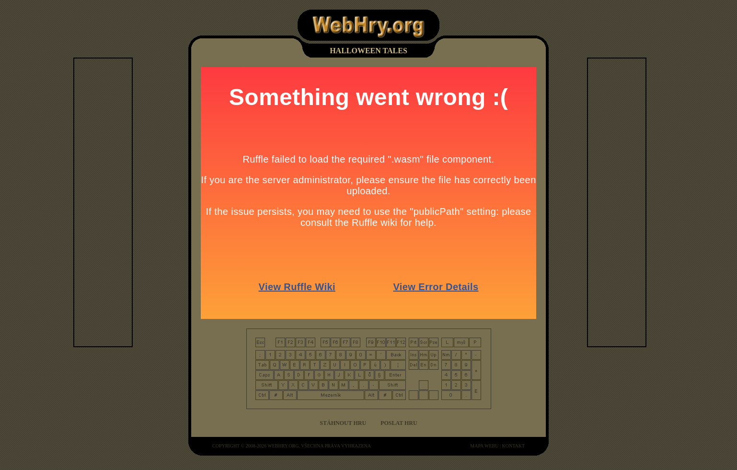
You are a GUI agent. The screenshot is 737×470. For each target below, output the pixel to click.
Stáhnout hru (343, 423)
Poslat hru (398, 423)
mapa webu (484, 445)
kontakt (513, 445)
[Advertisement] (112, 202)
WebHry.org (283, 445)
